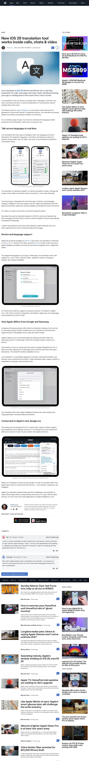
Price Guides (73, 3)
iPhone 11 (28, 241)
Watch (42, 3)
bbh (7, 537)
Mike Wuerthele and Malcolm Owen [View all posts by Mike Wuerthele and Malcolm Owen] (31, 625)
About (52, 537)
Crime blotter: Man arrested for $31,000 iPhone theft (38, 748)
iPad (25, 3)
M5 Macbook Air (23, 580)
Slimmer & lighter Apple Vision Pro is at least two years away (40, 727)
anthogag (9, 557)
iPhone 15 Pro (8, 243)
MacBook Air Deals (43, 580)
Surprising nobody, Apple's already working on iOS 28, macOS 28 (40, 658)
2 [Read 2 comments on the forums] (52, 47)
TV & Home (61, 3)
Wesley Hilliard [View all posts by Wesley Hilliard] (25, 649)
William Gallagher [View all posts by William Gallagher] (26, 741)
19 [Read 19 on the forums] (57, 719)
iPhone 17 (13, 580)
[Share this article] (57, 48)
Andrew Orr (10, 47)
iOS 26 (20, 91)
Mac (18, 3)
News (11, 3)
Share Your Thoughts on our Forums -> (14, 574)
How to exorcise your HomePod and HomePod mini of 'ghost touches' (38, 608)
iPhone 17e (5, 580)
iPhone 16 (36, 243)
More (83, 3)
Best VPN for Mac (65, 580)
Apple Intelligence (23, 110)
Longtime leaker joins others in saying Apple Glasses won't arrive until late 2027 (39, 634)
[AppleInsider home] (5, 3)
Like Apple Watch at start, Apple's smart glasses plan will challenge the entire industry (39, 704)
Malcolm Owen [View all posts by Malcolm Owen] (25, 599)
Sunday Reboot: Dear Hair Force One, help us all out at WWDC (38, 587)
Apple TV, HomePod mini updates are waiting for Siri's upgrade (39, 681)
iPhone (33, 3)
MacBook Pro (54, 580)
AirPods (51, 3)
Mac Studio (33, 580)
